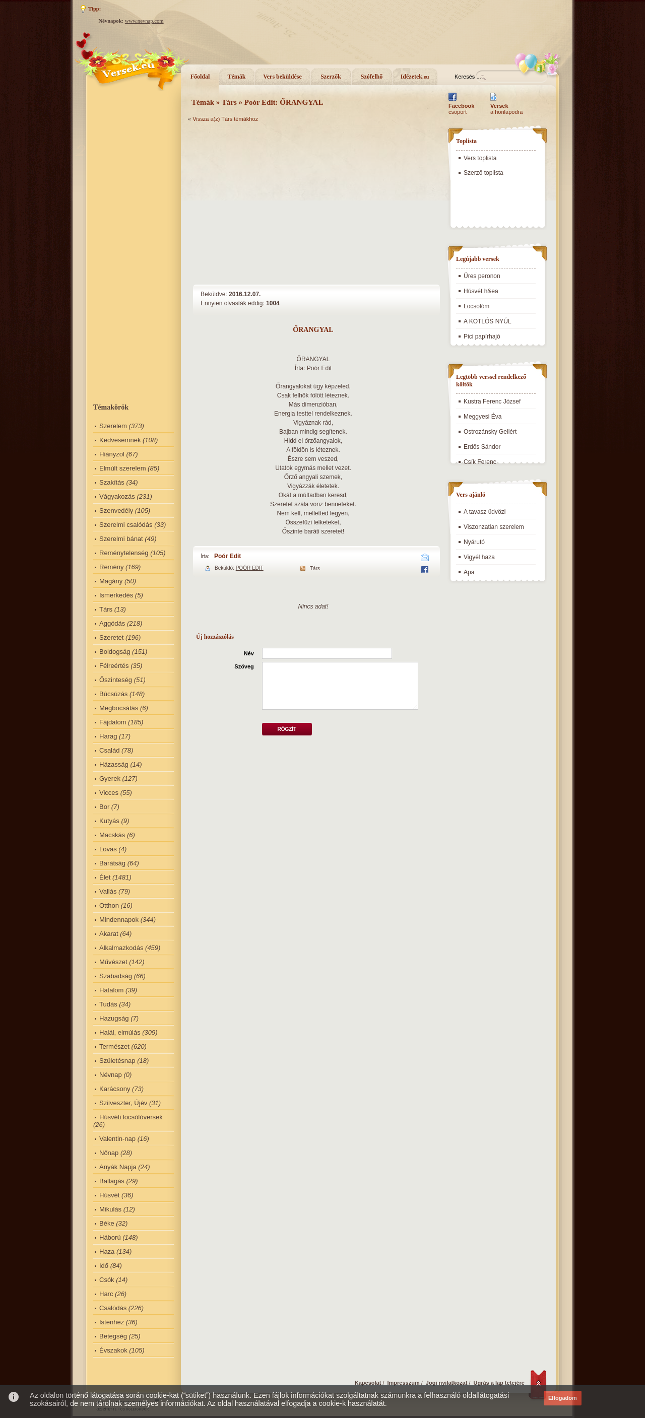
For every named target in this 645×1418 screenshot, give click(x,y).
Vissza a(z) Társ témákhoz (225, 119)
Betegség (113, 1336)
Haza (106, 1251)
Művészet (113, 962)
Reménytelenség (124, 553)
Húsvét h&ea (481, 291)
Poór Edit (227, 556)
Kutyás (109, 821)
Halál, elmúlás (120, 1032)
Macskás (112, 835)
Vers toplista (480, 158)
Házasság (113, 764)
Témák (237, 76)
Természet (114, 1046)
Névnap (110, 1074)
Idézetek (415, 76)
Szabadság (115, 976)
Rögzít (286, 729)
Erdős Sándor (482, 446)
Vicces (108, 792)
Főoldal (200, 76)
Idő (103, 1265)
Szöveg (244, 666)
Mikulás (110, 1209)
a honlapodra (506, 109)
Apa (469, 572)
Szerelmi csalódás (126, 524)
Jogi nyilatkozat (447, 1383)
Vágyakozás (117, 496)
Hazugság (114, 1018)
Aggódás (112, 623)
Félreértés (114, 665)
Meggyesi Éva (482, 416)
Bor (104, 807)
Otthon (109, 905)
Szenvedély (116, 510)
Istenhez (111, 1322)
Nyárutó (474, 542)
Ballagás (111, 1181)
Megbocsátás (118, 708)
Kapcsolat (368, 1383)
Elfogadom (562, 1398)
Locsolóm (476, 306)
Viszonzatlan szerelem (494, 526)
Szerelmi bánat (121, 539)
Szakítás (111, 482)
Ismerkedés (116, 595)
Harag (108, 736)
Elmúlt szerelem (122, 468)
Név (249, 653)
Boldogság (114, 651)
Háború (110, 1237)
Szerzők (330, 76)
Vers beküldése (282, 76)
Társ (105, 609)
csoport (461, 109)
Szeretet (111, 637)
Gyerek (109, 778)
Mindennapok (119, 919)
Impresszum (404, 1383)
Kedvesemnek (120, 440)
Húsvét (109, 1195)
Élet (104, 877)
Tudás (108, 1004)
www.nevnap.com (144, 21)
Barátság (112, 863)
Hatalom (111, 990)
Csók (106, 1280)
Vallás (107, 891)
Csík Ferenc (480, 461)
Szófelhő (371, 76)
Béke (106, 1223)
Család (109, 750)
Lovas (108, 849)
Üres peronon (482, 276)
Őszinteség (115, 680)
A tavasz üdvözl (484, 511)
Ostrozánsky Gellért (490, 431)
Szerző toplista (483, 172)
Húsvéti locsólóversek (131, 1117)
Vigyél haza (479, 557)
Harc (106, 1294)
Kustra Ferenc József (492, 401)
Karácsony (114, 1089)
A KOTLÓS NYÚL (487, 321)
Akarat (108, 933)
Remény (111, 567)
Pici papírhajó (482, 336)
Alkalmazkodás (121, 948)
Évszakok (113, 1350)
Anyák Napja (118, 1167)
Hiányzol (111, 454)
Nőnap (108, 1153)
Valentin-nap (117, 1138)
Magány (110, 581)
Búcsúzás (113, 694)
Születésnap (117, 1060)
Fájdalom (112, 722)
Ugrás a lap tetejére (499, 1383)
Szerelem (113, 426)
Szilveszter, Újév (123, 1103)
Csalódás (112, 1308)
